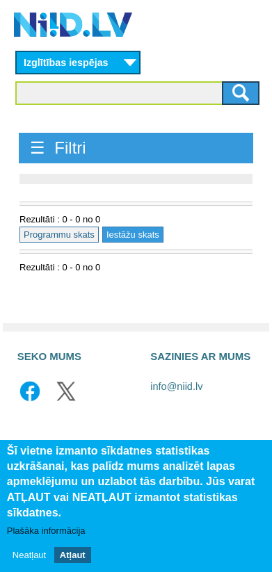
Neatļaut (29, 555)
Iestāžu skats (132, 234)
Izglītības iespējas (66, 62)
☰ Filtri (58, 147)
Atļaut (73, 555)
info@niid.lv (176, 386)
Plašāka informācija (46, 530)
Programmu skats (59, 234)
